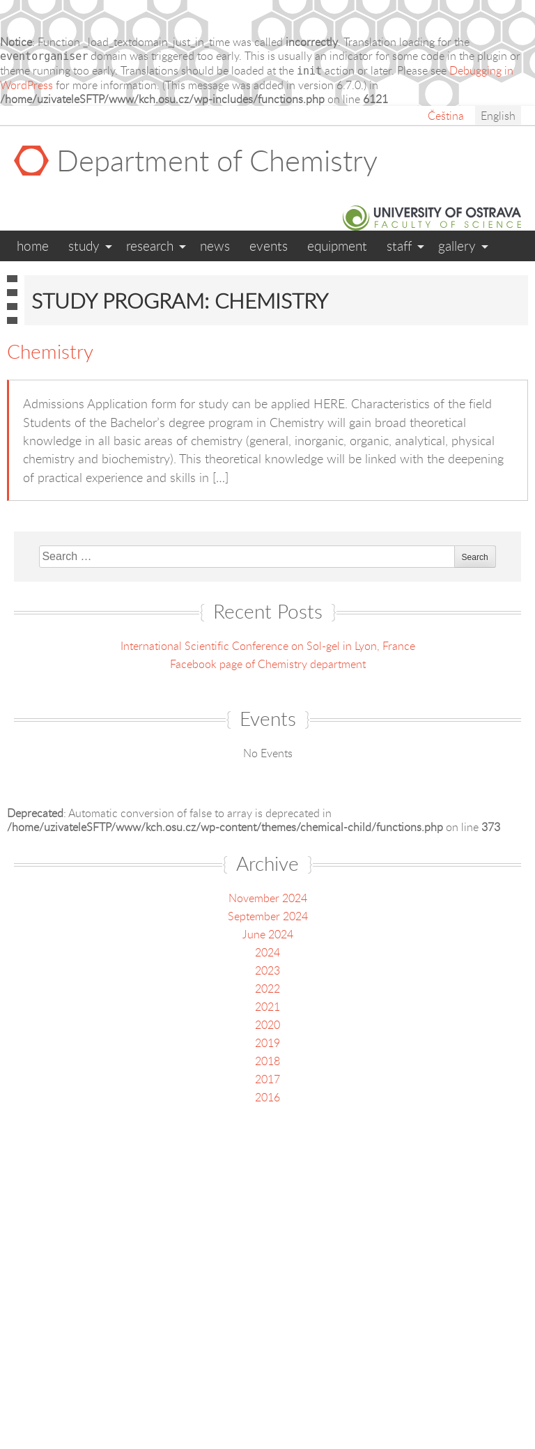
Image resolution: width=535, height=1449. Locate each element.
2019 (267, 1043)
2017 (267, 1079)
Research (149, 245)
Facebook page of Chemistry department (268, 664)
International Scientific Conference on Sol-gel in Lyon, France (268, 645)
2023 (267, 970)
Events (268, 245)
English (498, 115)
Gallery (457, 245)
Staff (399, 245)
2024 (267, 952)
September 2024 (268, 916)
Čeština (446, 115)
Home (33, 245)
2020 (267, 1024)
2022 (267, 988)
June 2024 (267, 934)
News (215, 245)
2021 (267, 1006)
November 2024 (267, 898)
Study (84, 245)
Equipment (337, 245)
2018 (267, 1061)
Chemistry (50, 351)
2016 (267, 1097)
